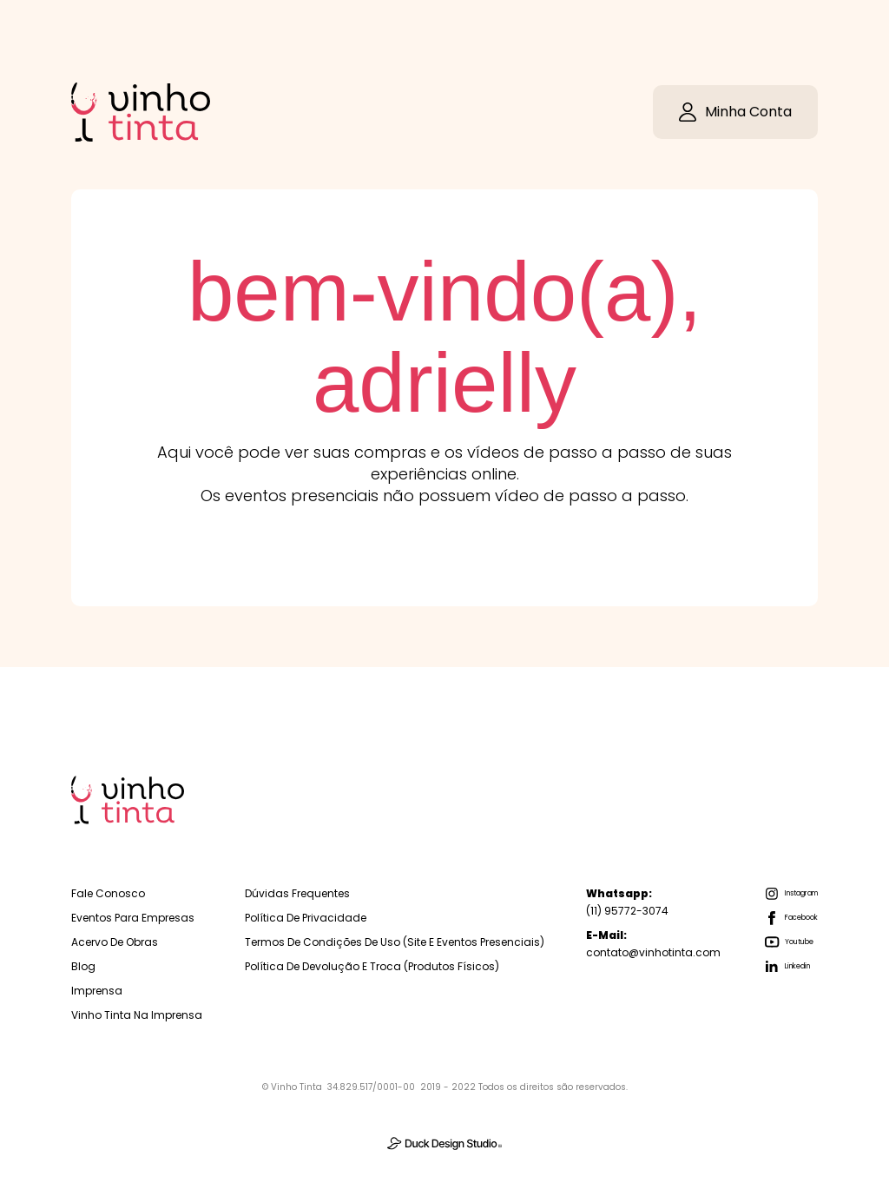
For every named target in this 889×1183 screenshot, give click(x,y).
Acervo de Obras (114, 942)
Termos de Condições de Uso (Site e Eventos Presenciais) (394, 942)
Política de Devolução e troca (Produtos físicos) (372, 966)
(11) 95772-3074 (627, 902)
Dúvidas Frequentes (297, 893)
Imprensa (96, 990)
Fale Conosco (108, 893)
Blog (83, 966)
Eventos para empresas (132, 917)
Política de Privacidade (305, 917)
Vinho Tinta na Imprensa (136, 1015)
